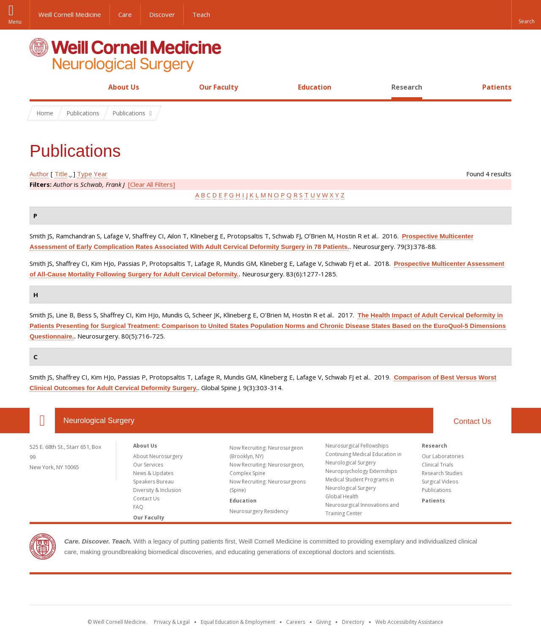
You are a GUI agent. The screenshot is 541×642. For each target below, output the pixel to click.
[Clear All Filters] (151, 184)
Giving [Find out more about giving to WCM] (323, 622)
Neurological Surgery (98, 420)
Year (100, 173)
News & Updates (153, 473)
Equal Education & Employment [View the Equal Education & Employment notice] (238, 622)
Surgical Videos (440, 481)
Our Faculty (218, 87)
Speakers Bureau (153, 481)
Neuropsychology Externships (361, 471)
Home (39, 87)
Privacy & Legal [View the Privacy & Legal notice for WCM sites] (172, 622)
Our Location (42, 420)
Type (84, 173)
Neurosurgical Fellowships (356, 445)
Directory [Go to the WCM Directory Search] (353, 622)
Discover (162, 14)
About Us (123, 87)
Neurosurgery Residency (259, 511)
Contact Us (472, 421)
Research (406, 87)
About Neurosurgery (158, 456)
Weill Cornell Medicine (69, 14)
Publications (436, 490)
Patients (496, 87)
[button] (526, 15)
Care (125, 14)
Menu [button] (15, 21)
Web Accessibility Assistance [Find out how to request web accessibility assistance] (409, 622)
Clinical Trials (437, 464)
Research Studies (442, 473)
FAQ (138, 507)
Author (39, 173)
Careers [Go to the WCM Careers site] (295, 622)
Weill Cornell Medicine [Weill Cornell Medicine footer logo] (270, 591)
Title (61, 173)
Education (314, 87)
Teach (201, 14)
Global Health (341, 496)
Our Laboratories (443, 456)
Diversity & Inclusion (157, 490)
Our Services (148, 464)
